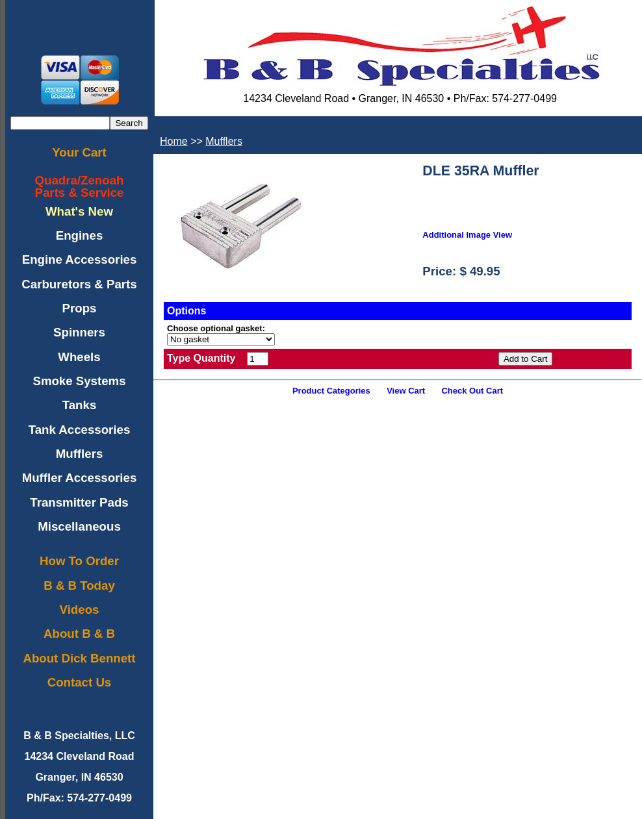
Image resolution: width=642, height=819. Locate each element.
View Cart (406, 391)
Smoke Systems (78, 381)
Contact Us (79, 682)
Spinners (79, 332)
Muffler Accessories (79, 478)
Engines (79, 235)
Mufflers (79, 453)
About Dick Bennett (79, 658)
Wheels (79, 357)
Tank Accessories (80, 429)
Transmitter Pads (79, 502)
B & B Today (79, 585)
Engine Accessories (79, 259)
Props (79, 308)
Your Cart (79, 152)
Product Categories (331, 391)
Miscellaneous (79, 526)
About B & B (79, 633)
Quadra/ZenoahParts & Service (79, 186)
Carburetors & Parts (78, 284)
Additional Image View (467, 235)
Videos (79, 609)
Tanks (79, 405)
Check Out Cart (472, 391)
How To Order (79, 561)
